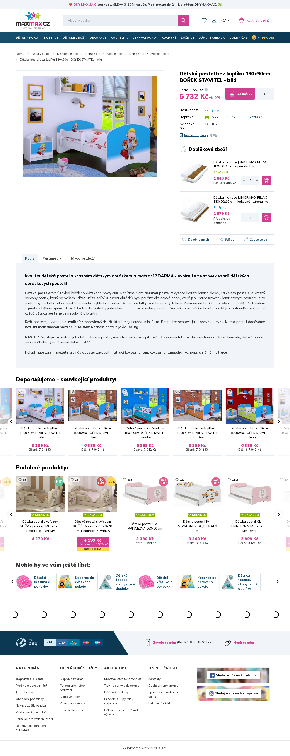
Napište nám (244, 642)
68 (24, 479)
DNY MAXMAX (84, 4)
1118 (235, 479)
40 (286, 479)
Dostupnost (189, 110)
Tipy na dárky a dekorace (121, 685)
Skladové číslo (187, 126)
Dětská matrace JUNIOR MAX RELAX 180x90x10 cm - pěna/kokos (240, 164)
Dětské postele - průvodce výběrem (122, 712)
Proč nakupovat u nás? (31, 685)
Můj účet (214, 20)
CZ (223, 20)
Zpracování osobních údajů (163, 694)
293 (129, 479)
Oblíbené (204, 20)
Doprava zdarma (72, 679)
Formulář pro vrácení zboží (34, 719)
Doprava (186, 117)
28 (76, 479)
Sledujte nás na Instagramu (236, 693)
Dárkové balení (70, 696)
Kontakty (154, 679)
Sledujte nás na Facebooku (236, 675)
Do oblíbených (198, 239)
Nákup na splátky (196, 135)
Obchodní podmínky (30, 699)
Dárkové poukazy (116, 692)
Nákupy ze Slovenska (31, 705)
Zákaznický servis (72, 703)
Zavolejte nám (164, 642)
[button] (11, 421)
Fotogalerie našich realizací (73, 688)
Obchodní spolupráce (163, 685)
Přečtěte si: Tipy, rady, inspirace (119, 701)
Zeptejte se (258, 239)
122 (182, 479)
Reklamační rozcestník (31, 712)
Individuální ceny (71, 710)
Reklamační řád (159, 703)
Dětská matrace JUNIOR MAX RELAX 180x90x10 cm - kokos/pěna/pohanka (240, 199)
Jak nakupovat (26, 692)
